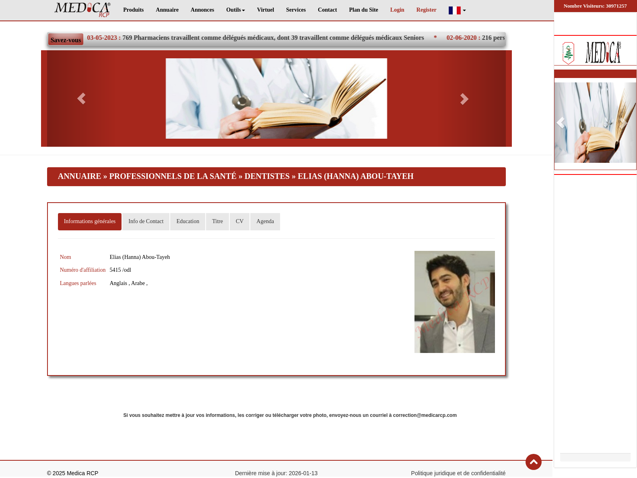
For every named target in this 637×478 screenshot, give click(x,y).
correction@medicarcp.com (425, 415)
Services (296, 10)
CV (239, 221)
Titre (217, 221)
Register (426, 10)
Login (397, 10)
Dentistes (268, 176)
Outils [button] (235, 10)
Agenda (265, 221)
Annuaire (167, 10)
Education (187, 221)
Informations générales (90, 221)
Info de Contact (145, 221)
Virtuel (265, 10)
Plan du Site (363, 10)
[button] (457, 10)
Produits (133, 10)
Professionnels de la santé (173, 176)
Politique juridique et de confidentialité (458, 473)
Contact (327, 10)
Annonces (202, 10)
